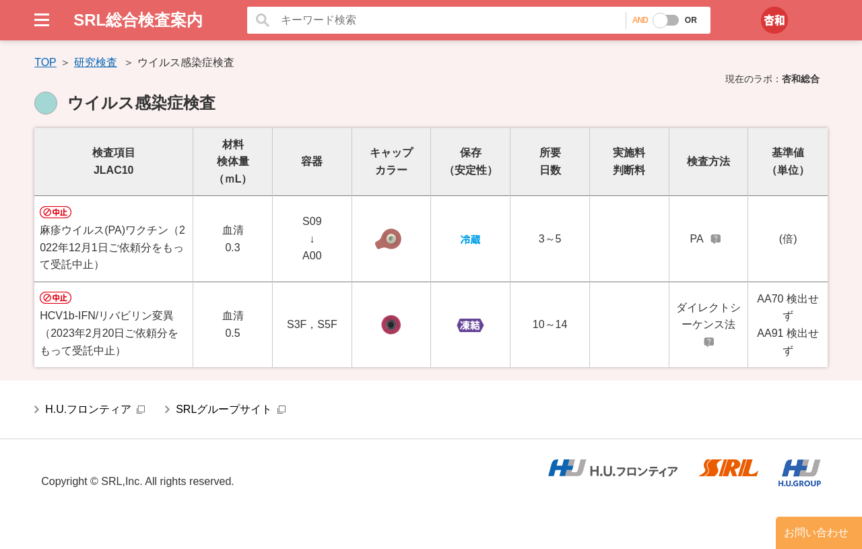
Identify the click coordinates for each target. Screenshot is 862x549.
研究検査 (95, 62)
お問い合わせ (816, 532)
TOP (45, 62)
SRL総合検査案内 (138, 20)
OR (691, 20)
